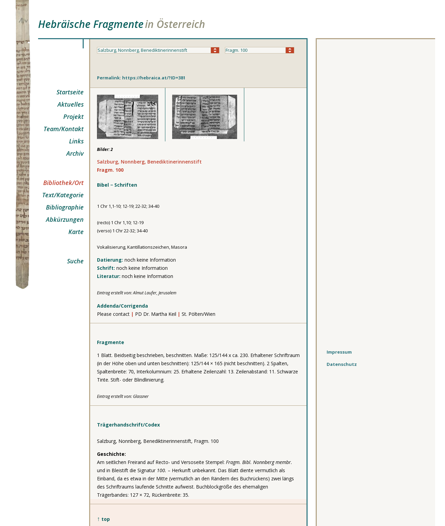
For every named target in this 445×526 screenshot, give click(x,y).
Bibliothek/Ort (63, 183)
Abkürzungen (65, 219)
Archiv (75, 153)
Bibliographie (65, 207)
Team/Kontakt (64, 129)
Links (76, 141)
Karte (76, 232)
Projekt (73, 116)
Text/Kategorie (63, 195)
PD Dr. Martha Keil (156, 314)
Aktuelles (70, 104)
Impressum (339, 352)
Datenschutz (342, 364)
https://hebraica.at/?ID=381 (153, 78)
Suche (75, 261)
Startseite (70, 92)
